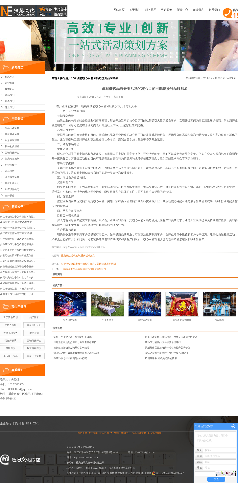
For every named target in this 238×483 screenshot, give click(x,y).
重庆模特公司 (12, 189)
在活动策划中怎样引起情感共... (19, 244)
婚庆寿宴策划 (12, 158)
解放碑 (113, 473)
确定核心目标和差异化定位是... (19, 255)
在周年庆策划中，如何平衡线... (19, 272)
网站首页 (119, 9)
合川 (99, 473)
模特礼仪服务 (12, 146)
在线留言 (198, 9)
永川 (143, 473)
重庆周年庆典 (10, 356)
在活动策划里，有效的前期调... (19, 288)
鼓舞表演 (10, 348)
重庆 (93, 473)
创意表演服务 (12, 140)
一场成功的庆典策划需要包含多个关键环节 (83, 269)
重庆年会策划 (12, 134)
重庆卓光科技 (128, 467)
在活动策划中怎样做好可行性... (19, 216)
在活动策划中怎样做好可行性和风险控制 (166, 353)
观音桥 (121, 473)
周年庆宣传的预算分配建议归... (19, 261)
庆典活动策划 (12, 128)
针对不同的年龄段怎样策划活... (19, 250)
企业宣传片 (11, 164)
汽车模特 (219, 320)
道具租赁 (9, 171)
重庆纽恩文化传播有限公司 (90, 462)
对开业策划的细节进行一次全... (19, 294)
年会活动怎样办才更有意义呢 (18, 238)
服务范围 (150, 9)
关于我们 (134, 9)
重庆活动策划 (10, 317)
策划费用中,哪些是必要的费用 (161, 358)
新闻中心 (182, 9)
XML (36, 423)
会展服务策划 (12, 177)
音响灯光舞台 (12, 152)
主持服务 (9, 195)
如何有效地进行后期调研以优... (19, 283)
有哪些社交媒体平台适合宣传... (19, 266)
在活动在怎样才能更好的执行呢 (70, 358)
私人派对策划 (70, 320)
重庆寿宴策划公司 (182, 320)
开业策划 (9, 107)
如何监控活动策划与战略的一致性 (71, 347)
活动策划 (9, 95)
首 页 (206, 78)
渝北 (149, 473)
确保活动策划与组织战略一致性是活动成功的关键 (171, 337)
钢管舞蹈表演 (34, 348)
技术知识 (9, 89)
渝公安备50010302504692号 (168, 473)
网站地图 (18, 423)
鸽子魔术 (34, 317)
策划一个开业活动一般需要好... (19, 227)
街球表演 (34, 332)
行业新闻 (9, 83)
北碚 (138, 473)
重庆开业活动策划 (70, 255)
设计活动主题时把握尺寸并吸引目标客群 (75, 342)
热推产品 (71, 473)
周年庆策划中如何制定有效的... (19, 277)
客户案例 (166, 9)
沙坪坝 (105, 473)
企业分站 (5, 423)
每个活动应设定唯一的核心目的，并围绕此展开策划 (88, 263)
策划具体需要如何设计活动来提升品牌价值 (167, 347)
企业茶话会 (107, 320)
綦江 (127, 473)
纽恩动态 (9, 76)
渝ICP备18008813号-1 (85, 447)
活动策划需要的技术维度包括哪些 (163, 342)
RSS (28, 423)
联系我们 (214, 9)
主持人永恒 (10, 325)
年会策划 (9, 101)
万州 (133, 473)
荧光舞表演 (10, 340)
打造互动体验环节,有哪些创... (18, 233)
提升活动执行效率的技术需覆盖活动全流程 (76, 353)
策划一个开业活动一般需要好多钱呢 (73, 337)
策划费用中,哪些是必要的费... (18, 222)
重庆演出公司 (34, 325)
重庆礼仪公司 (12, 183)
